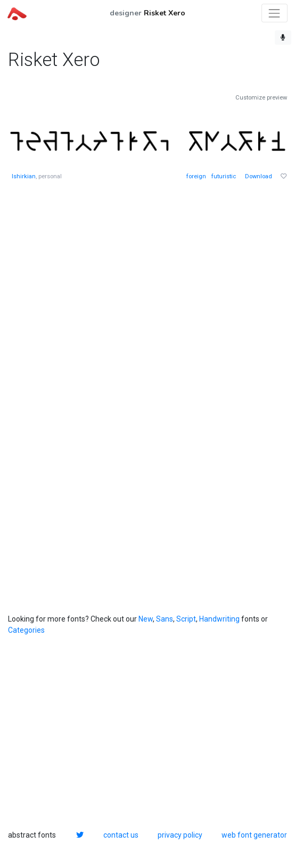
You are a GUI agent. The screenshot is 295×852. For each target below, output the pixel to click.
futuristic (223, 176)
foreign (196, 176)
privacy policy (180, 835)
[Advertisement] (88, 356)
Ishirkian (24, 176)
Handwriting (219, 619)
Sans (164, 619)
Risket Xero (164, 13)
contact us (120, 835)
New (145, 619)
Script (186, 619)
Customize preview (261, 97)
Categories (26, 630)
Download (258, 176)
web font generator (254, 835)
